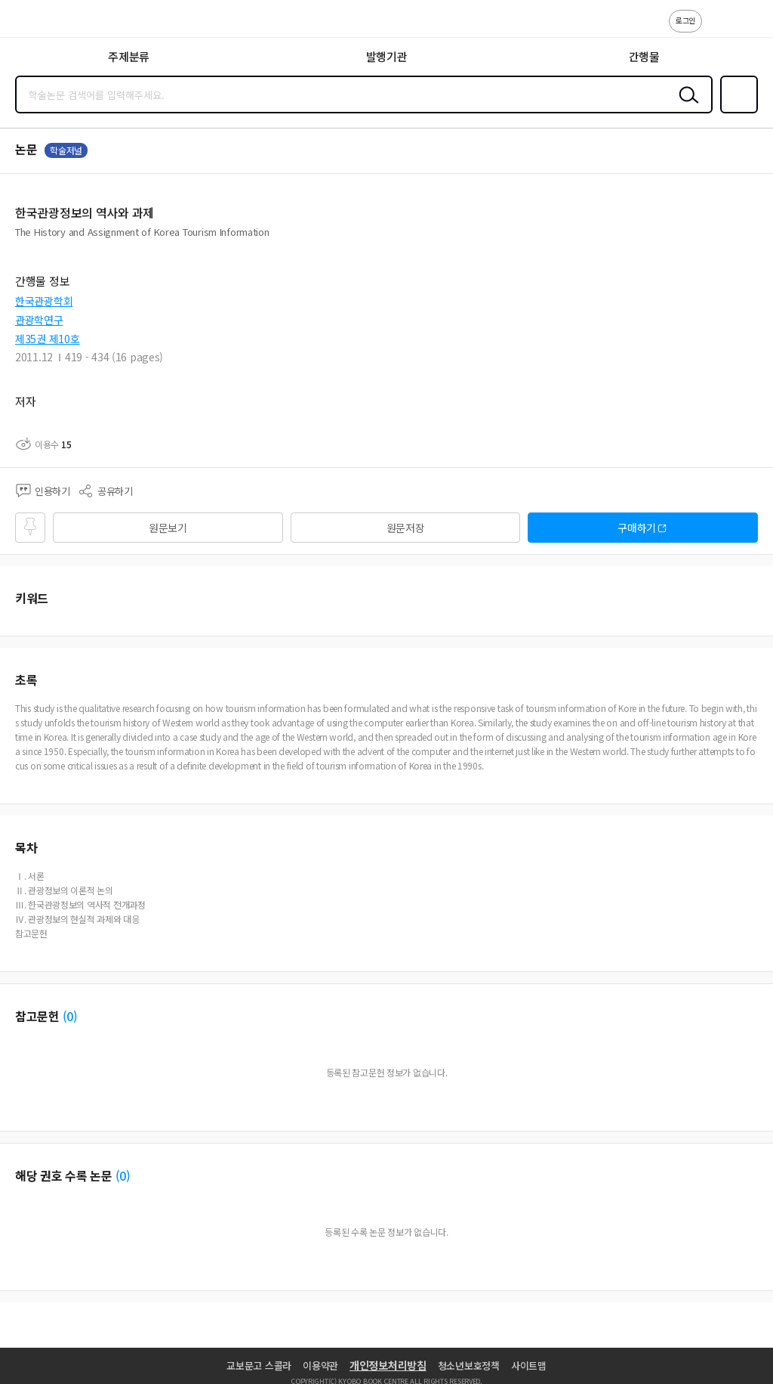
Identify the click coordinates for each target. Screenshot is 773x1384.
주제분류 (128, 56)
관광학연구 (39, 319)
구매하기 (636, 527)
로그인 (685, 20)
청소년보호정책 (469, 1365)
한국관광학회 (43, 300)
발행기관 (387, 56)
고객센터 (717, 28)
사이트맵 (529, 1365)
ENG (749, 28)
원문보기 (168, 527)
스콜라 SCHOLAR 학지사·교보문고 (45, 23)
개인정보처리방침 (388, 1365)
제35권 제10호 (47, 338)
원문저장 (405, 527)
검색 (685, 106)
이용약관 (320, 1365)
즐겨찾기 (736, 111)
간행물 (644, 56)
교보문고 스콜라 (258, 1365)
